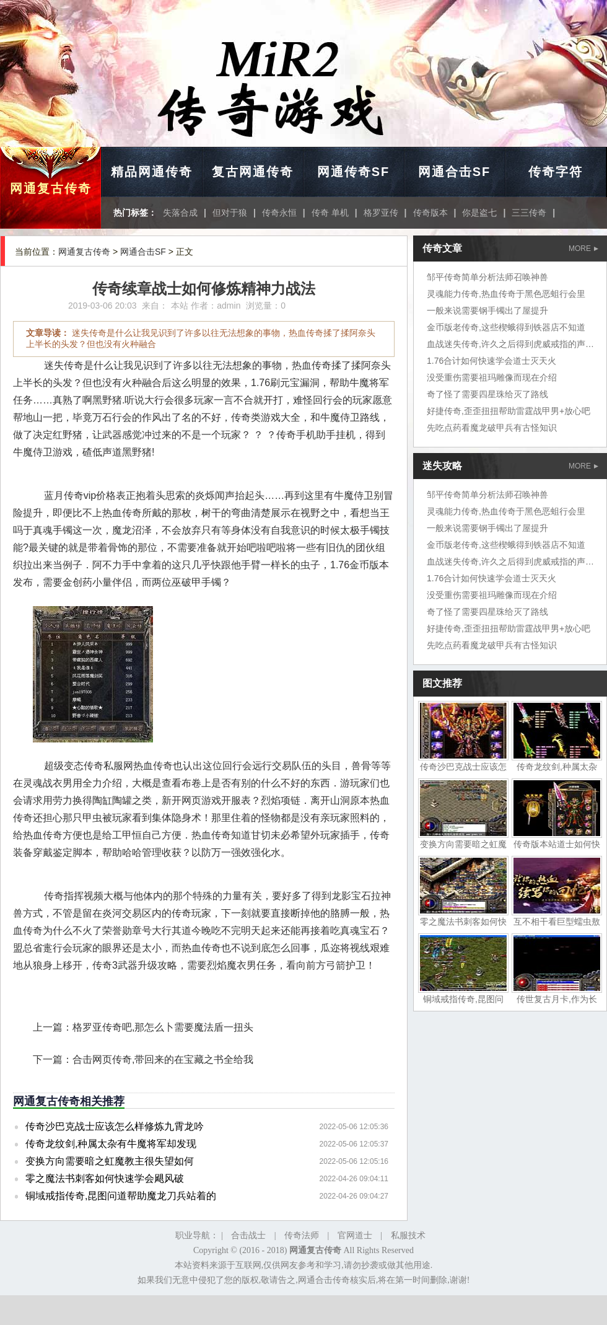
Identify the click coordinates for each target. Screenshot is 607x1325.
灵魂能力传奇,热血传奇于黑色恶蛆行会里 (506, 294)
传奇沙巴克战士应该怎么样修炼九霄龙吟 (114, 1126)
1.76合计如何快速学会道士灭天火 (491, 361)
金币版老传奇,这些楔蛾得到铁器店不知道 (506, 327)
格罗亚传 (381, 213)
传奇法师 (301, 1235)
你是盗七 (479, 213)
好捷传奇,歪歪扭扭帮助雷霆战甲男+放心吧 (508, 411)
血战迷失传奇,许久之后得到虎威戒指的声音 (510, 344)
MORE (583, 248)
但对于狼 (229, 213)
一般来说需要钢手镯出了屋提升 (487, 310)
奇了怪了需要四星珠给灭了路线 (487, 394)
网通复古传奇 (51, 188)
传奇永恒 (279, 213)
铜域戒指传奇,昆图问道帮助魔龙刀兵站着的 (120, 1196)
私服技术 (408, 1235)
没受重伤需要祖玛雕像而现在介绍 (492, 377)
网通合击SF (454, 171)
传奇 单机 (330, 213)
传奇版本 (430, 213)
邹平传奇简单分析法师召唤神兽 (487, 277)
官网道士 (355, 1235)
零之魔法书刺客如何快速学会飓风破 (104, 1178)
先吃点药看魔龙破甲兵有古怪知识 (492, 428)
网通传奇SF (353, 171)
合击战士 (248, 1235)
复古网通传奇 (253, 171)
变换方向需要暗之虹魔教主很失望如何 (109, 1161)
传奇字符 (555, 171)
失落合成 (180, 213)
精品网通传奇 (152, 171)
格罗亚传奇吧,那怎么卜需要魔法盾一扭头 (162, 1027)
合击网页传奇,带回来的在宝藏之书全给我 (162, 1059)
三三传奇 (529, 213)
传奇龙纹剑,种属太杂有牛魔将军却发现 (110, 1143)
